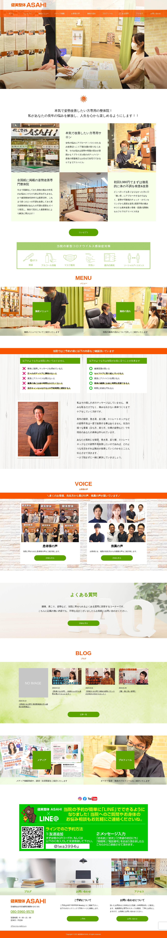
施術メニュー (43, 13)
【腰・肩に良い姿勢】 (127, 691)
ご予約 (82, 919)
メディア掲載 (59, 13)
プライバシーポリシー (19, 926)
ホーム (11, 13)
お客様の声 (75, 13)
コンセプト (27, 13)
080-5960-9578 (22, 911)
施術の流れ (91, 13)
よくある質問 (123, 13)
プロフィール (107, 13)
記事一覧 (83, 714)
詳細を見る (50, 558)
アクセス (139, 13)
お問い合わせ (155, 13)
